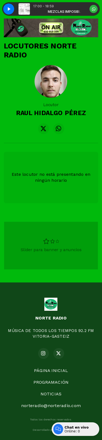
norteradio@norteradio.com (51, 405)
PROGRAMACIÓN (51, 382)
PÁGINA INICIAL (51, 370)
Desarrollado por (51, 430)
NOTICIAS (51, 393)
